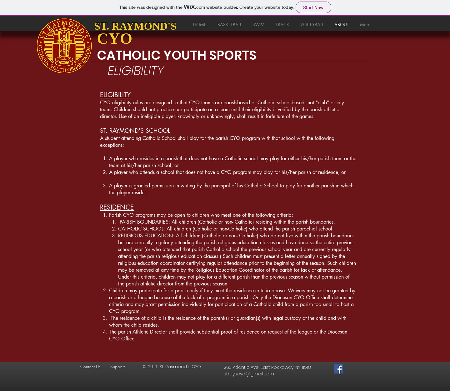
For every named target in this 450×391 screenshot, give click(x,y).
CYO (114, 38)
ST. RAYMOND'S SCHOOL (135, 131)
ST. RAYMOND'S (135, 26)
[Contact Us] (92, 366)
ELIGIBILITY (115, 95)
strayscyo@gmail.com (249, 374)
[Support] (122, 366)
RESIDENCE (117, 207)
